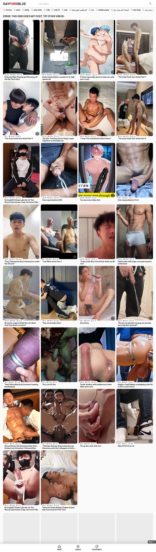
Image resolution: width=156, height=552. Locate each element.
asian (18, 10)
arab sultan (38, 10)
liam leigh (137, 10)
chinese (9, 10)
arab (65, 10)
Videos (78, 549)
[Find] (150, 3)
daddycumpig (103, 10)
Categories (97, 549)
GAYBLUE (14, 4)
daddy (27, 10)
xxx (92, 10)
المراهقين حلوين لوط (79, 10)
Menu (151, 542)
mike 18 (57, 10)
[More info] (37, 72)
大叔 (48, 10)
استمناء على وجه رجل (121, 10)
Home (59, 549)
